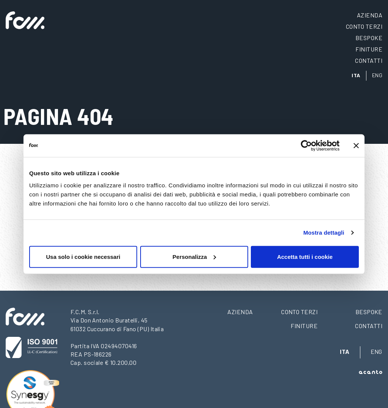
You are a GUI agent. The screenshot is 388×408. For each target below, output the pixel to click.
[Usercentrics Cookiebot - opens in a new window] (306, 145)
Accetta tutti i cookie (305, 256)
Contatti (368, 60)
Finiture (368, 49)
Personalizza (194, 256)
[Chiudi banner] (356, 145)
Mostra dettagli (323, 232)
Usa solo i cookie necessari (83, 256)
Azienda (369, 15)
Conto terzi (364, 26)
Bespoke (368, 37)
